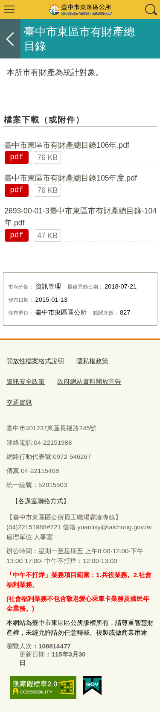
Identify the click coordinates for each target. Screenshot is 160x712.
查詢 (150, 9)
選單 (9, 9)
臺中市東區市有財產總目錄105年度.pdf (70, 178)
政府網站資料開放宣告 (89, 381)
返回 (10, 38)
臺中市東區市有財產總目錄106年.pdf (66, 145)
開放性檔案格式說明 (35, 361)
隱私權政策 (92, 361)
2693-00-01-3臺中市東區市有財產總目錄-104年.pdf (80, 217)
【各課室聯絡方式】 (41, 501)
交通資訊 (19, 402)
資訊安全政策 (25, 381)
